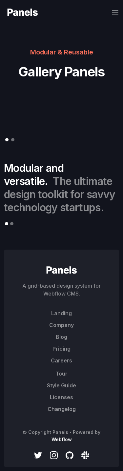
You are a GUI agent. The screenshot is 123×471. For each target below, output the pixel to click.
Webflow (61, 439)
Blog (61, 337)
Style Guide (61, 385)
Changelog (62, 409)
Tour (61, 373)
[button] (113, 12)
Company (61, 325)
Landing (61, 313)
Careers (61, 360)
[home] (21, 12)
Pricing (61, 348)
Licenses (61, 397)
